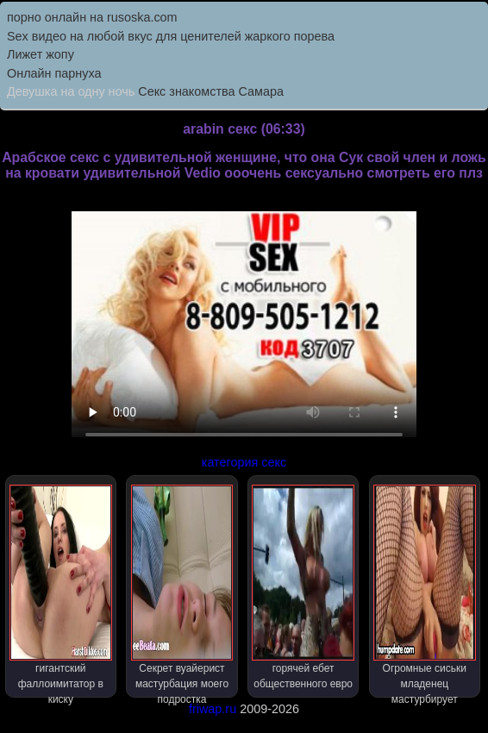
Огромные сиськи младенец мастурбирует (424, 591)
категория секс (244, 462)
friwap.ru (212, 709)
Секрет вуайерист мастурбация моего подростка (182, 591)
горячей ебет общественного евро (303, 587)
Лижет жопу (40, 54)
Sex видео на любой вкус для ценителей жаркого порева (171, 36)
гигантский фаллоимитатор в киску (60, 591)
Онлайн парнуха (54, 73)
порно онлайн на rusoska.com (92, 17)
